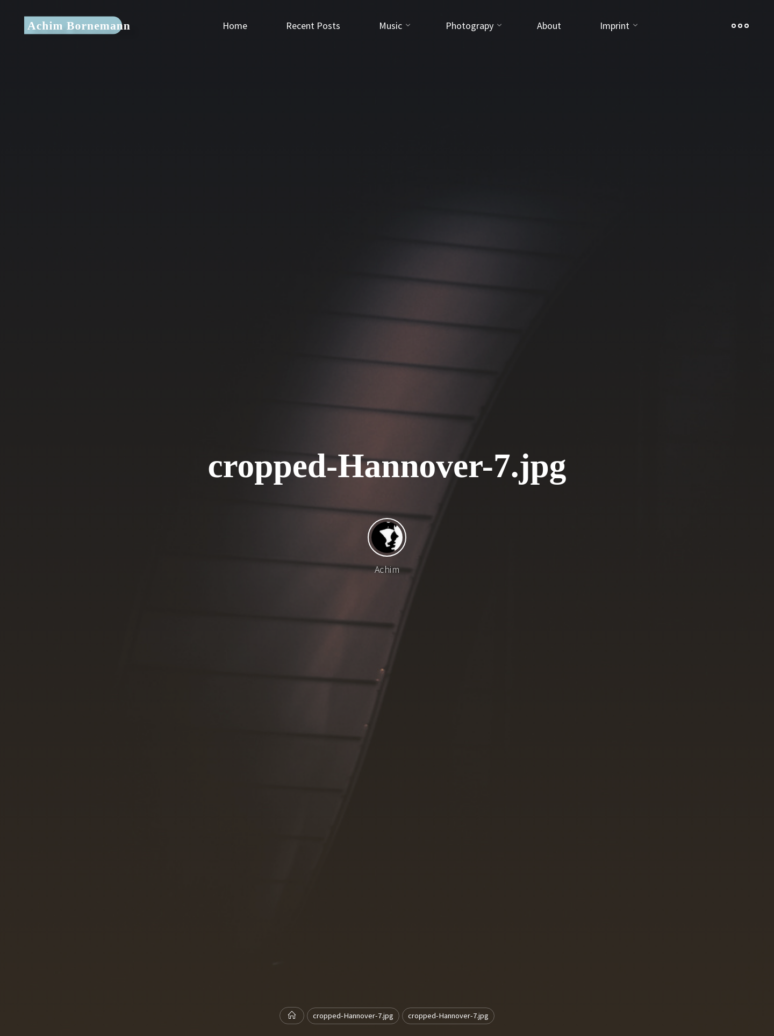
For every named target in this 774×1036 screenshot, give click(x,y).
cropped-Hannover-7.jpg (353, 1015)
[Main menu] (740, 25)
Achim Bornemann (79, 25)
